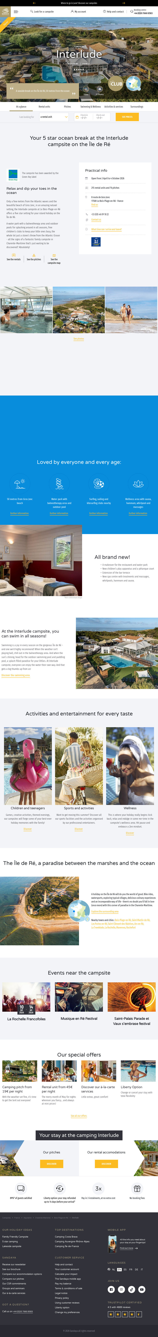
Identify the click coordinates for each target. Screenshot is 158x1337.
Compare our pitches (13, 1279)
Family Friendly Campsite (15, 1236)
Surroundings (137, 106)
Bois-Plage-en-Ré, (123, 920)
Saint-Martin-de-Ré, (141, 920)
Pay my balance (63, 1283)
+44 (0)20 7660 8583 (23, 1311)
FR (130, 1269)
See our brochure (11, 1269)
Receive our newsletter (14, 1264)
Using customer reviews (67, 1303)
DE (136, 1269)
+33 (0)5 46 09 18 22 (100, 214)
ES (125, 1269)
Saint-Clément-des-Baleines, (121, 923)
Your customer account (67, 1269)
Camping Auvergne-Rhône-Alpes (72, 1241)
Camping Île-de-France (67, 1246)
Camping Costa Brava (66, 1236)
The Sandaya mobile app (68, 1279)
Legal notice (61, 1293)
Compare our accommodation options (22, 1274)
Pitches (67, 106)
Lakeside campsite (11, 1246)
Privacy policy (62, 1298)
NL (113, 1269)
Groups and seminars (13, 1288)
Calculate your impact (66, 1274)
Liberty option (62, 1307)
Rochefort (131, 927)
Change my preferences (67, 1312)
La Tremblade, (97, 927)
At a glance (21, 106)
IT (142, 1269)
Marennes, (121, 927)
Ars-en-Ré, (139, 923)
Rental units (44, 106)
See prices (127, 116)
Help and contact (64, 1264)
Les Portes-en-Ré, (99, 923)
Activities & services (113, 106)
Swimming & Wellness (91, 106)
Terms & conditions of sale (68, 1288)
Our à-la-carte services (13, 1293)
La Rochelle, (110, 927)
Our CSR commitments (14, 1283)
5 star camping (10, 1241)
